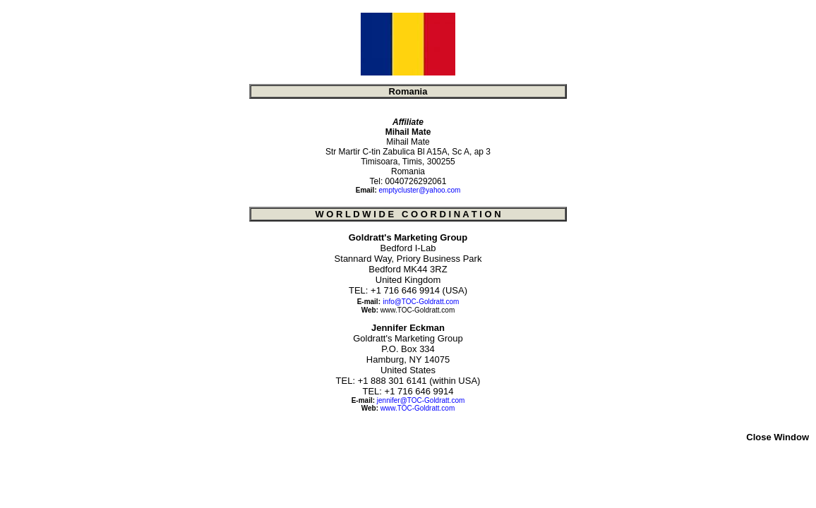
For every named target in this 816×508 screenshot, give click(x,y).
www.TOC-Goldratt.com (417, 310)
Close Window (777, 437)
